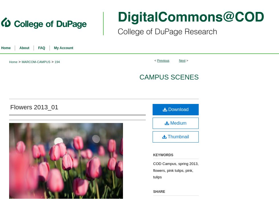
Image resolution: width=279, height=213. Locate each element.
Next (182, 60)
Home (13, 62)
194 (57, 62)
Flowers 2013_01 (34, 107)
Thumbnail (175, 136)
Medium (175, 123)
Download (176, 109)
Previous (163, 60)
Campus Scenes (169, 77)
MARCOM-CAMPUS (36, 62)
